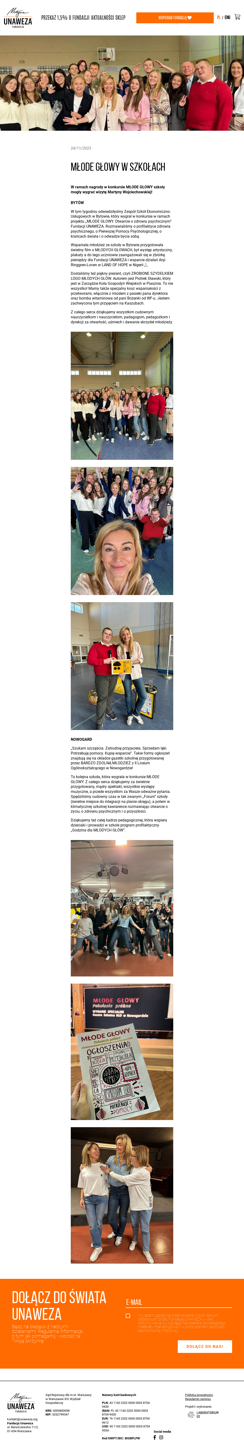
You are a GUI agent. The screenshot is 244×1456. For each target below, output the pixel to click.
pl (218, 17)
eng (227, 17)
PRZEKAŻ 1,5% (54, 17)
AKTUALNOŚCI (102, 17)
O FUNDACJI (79, 17)
